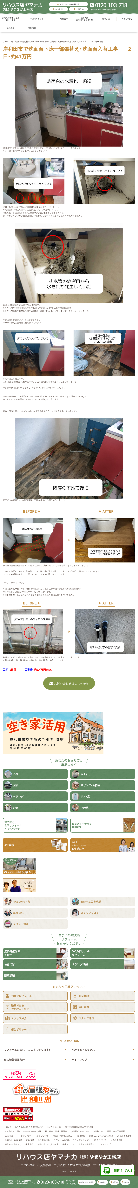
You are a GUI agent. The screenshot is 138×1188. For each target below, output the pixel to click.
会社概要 (11, 27)
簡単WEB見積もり (13, 1144)
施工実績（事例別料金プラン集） (84, 18)
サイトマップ (79, 1059)
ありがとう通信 (124, 1135)
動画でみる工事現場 (116, 1131)
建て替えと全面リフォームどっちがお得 (23, 1131)
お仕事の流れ (44, 1139)
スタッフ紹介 (127, 18)
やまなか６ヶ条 (36, 18)
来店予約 (78, 9)
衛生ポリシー (68, 1144)
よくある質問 (116, 1139)
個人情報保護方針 (14, 1059)
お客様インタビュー (80, 1131)
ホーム (6, 41)
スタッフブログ (42, 1135)
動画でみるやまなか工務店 (101, 1135)
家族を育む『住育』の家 (63, 1135)
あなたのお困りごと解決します (10, 18)
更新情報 (30, 1139)
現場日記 (107, 18)
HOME (8, 1126)
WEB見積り (59, 9)
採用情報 (32, 27)
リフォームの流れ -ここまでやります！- (27, 1049)
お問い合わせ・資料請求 (68, 4)
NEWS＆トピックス (83, 1049)
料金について (100, 1139)
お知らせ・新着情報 (13, 1139)
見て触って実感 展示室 (56, 1131)
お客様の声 (63, 18)
